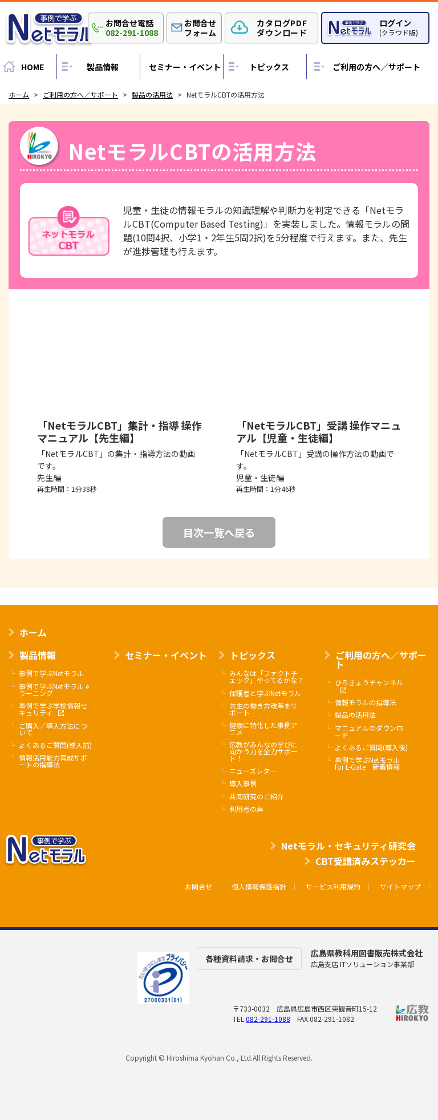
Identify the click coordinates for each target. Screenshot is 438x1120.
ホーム (33, 632)
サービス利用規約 (333, 886)
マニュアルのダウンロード (369, 731)
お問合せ (198, 886)
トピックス (269, 66)
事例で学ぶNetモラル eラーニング (54, 690)
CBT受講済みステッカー (365, 861)
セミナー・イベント (185, 66)
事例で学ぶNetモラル (51, 673)
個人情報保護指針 (259, 886)
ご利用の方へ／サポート (376, 66)
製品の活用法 (355, 714)
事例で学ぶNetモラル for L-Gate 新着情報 (367, 763)
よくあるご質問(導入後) (371, 747)
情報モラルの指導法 (365, 702)
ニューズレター (253, 770)
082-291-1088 (268, 1019)
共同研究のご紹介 (256, 796)
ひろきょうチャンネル (369, 686)
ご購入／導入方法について (53, 729)
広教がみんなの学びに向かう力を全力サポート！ (263, 751)
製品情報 (103, 66)
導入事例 (243, 783)
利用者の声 (246, 809)
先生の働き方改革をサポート (263, 709)
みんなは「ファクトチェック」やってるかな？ (266, 677)
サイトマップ (400, 886)
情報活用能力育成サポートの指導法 (53, 761)
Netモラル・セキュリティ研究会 (348, 845)
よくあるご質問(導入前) (55, 745)
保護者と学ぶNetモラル (265, 693)
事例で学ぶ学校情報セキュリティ (53, 709)
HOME (32, 66)
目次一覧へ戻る (219, 532)
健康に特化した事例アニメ (263, 728)
